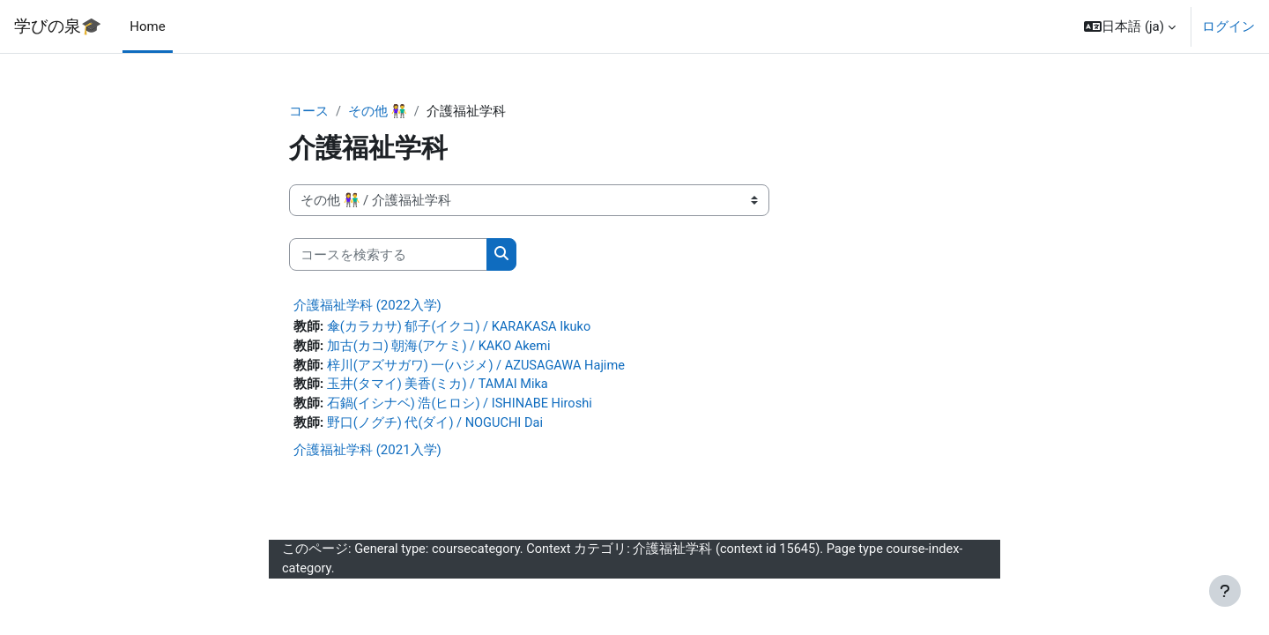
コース (309, 112)
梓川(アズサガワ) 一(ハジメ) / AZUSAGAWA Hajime (478, 368)
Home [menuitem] (147, 26)
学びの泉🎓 (57, 26)
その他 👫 (377, 112)
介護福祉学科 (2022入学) (367, 306)
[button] (1129, 26)
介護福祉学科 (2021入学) (367, 454)
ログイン (1228, 26)
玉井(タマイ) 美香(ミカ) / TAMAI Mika (439, 387)
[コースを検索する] (388, 255)
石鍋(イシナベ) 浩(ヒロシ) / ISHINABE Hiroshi (462, 407)
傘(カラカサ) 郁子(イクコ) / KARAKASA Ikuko (461, 328)
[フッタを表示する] (1225, 591)
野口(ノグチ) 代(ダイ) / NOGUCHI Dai (436, 427)
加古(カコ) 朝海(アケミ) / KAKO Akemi (440, 347)
